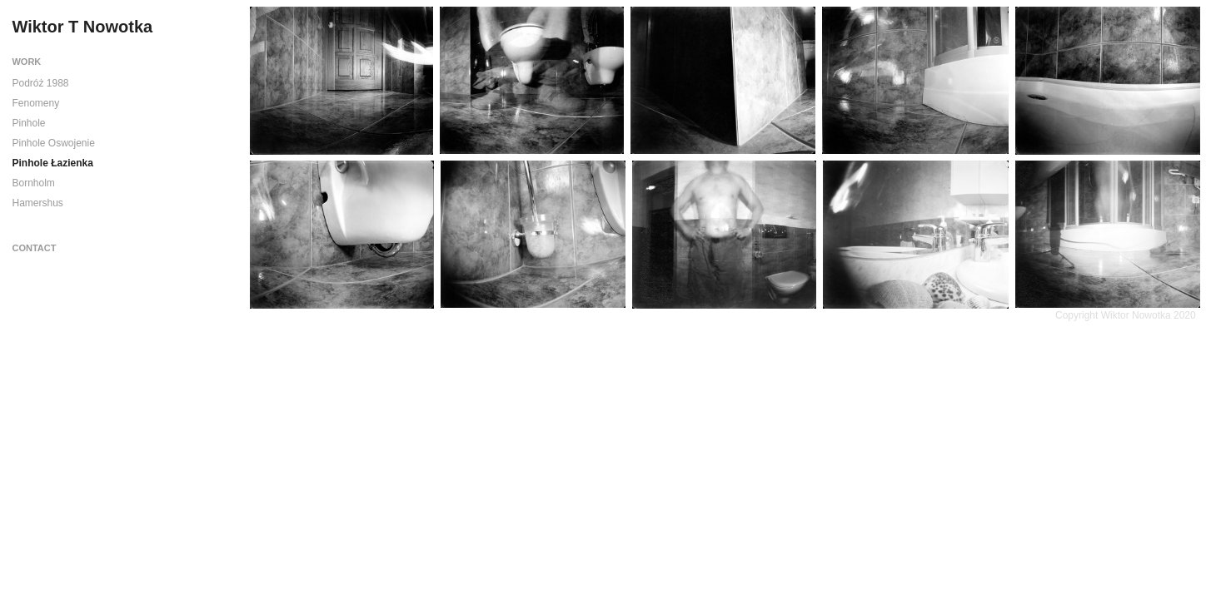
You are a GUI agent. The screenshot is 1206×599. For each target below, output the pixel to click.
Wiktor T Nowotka (82, 26)
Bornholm (33, 183)
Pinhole (28, 123)
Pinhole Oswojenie (53, 143)
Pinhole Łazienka (52, 163)
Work (26, 62)
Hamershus (37, 203)
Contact (34, 248)
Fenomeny (35, 103)
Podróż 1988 (40, 83)
